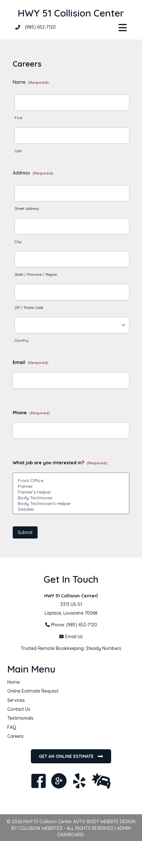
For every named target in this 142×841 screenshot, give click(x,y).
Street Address (27, 208)
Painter (71, 486)
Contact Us (18, 709)
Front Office (71, 480)
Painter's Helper (71, 492)
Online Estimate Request (33, 691)
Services (16, 700)
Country (21, 340)
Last (18, 151)
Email (30, 362)
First (18, 118)
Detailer (71, 509)
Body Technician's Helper (71, 503)
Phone (31, 413)
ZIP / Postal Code (29, 307)
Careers (15, 736)
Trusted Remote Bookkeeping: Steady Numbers (71, 648)
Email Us (74, 636)
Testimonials (20, 718)
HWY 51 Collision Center (71, 13)
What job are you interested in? (60, 463)
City (18, 241)
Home (13, 682)
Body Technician (71, 498)
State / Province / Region (36, 274)
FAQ (11, 727)
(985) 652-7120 (40, 27)
